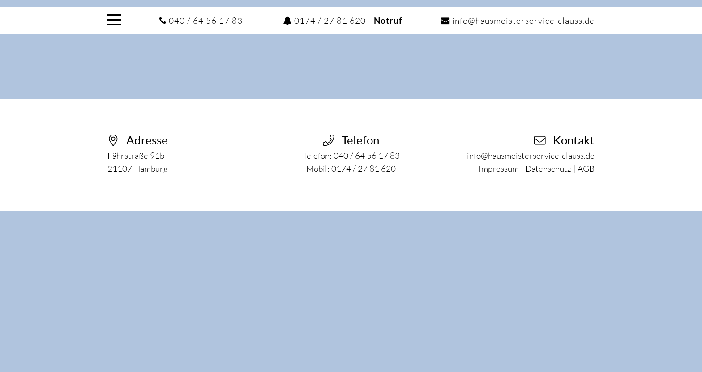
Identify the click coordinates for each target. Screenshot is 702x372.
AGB (586, 168)
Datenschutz (548, 168)
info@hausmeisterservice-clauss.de (523, 20)
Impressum (499, 168)
